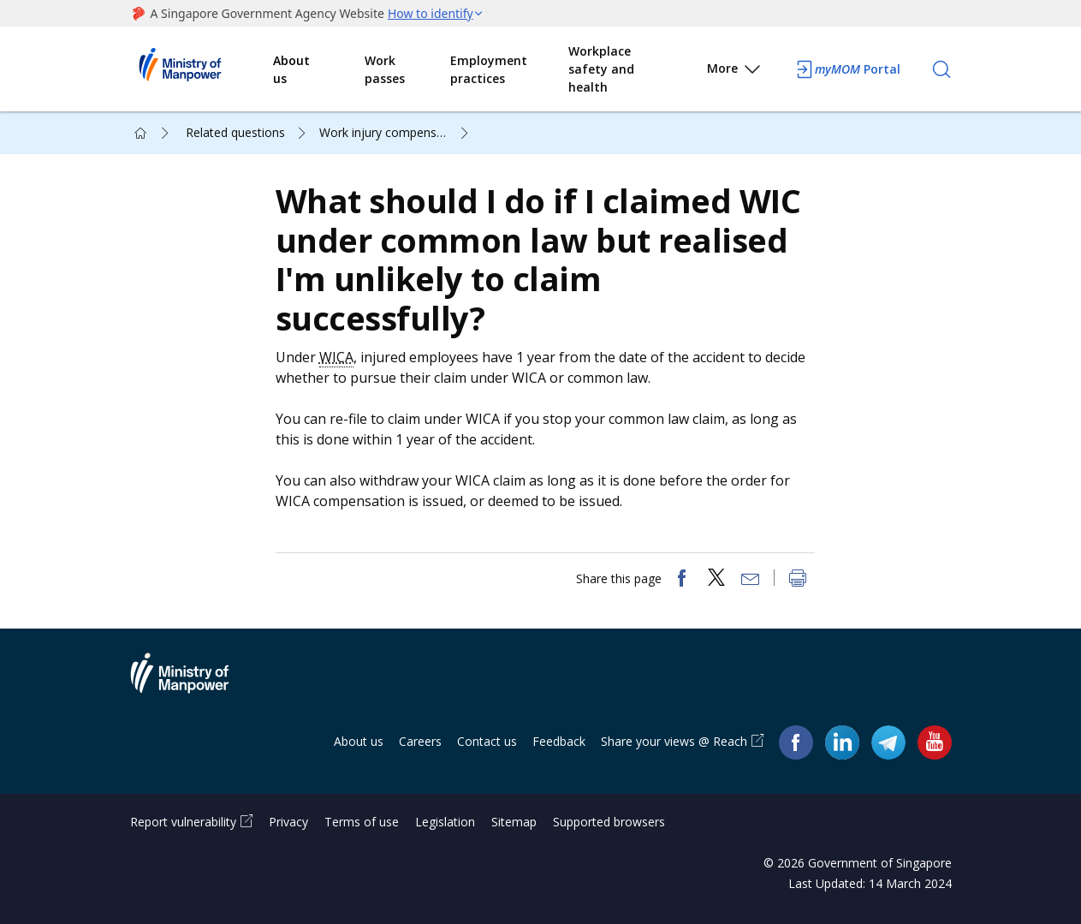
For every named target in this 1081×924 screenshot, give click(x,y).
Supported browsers (609, 822)
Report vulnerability (183, 822)
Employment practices (488, 69)
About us (291, 69)
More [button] (735, 71)
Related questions (235, 132)
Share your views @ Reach (674, 741)
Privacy (288, 822)
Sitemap (514, 822)
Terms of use (361, 822)
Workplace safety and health (601, 69)
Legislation (445, 822)
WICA (336, 357)
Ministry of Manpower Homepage (202, 69)
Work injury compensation (392, 132)
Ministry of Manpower (192, 683)
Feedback (558, 741)
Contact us (487, 741)
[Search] (941, 69)
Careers (420, 741)
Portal (847, 69)
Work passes (385, 69)
